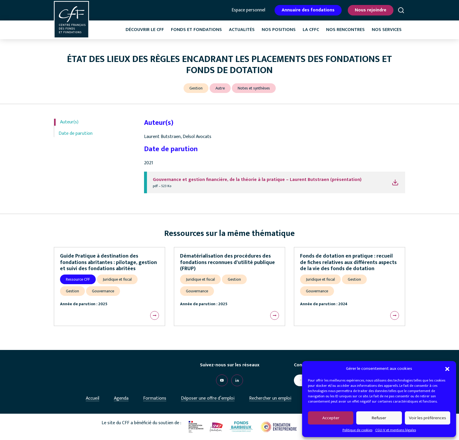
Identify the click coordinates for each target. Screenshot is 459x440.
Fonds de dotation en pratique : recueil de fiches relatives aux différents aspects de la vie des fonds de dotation (348, 262)
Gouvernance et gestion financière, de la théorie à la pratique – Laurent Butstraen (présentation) (257, 179)
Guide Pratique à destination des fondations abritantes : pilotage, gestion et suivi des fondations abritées (108, 262)
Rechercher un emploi (270, 398)
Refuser (379, 418)
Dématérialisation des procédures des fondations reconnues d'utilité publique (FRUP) (227, 262)
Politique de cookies (357, 430)
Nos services (387, 30)
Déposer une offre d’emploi (207, 398)
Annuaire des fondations (308, 10)
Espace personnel (248, 10)
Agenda (121, 398)
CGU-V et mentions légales (395, 430)
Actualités (242, 30)
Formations (154, 398)
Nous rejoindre (370, 10)
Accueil (92, 398)
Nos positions (279, 30)
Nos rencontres (345, 30)
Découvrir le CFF (145, 30)
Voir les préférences (427, 418)
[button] (447, 369)
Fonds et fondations (196, 30)
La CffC (311, 30)
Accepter (330, 418)
